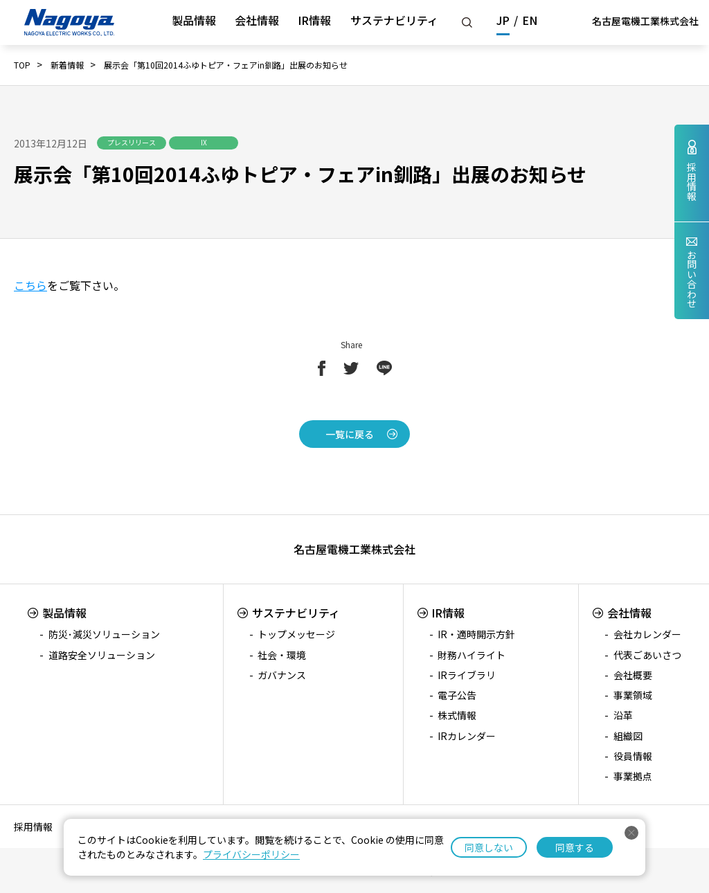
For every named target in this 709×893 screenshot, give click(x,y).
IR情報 (314, 20)
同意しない (489, 847)
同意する (574, 847)
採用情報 (33, 826)
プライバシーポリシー (251, 854)
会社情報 (257, 20)
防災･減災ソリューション (104, 634)
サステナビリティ (394, 20)
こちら (30, 285)
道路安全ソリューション (101, 655)
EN (529, 20)
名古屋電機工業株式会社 (645, 21)
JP (503, 20)
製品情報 (194, 20)
